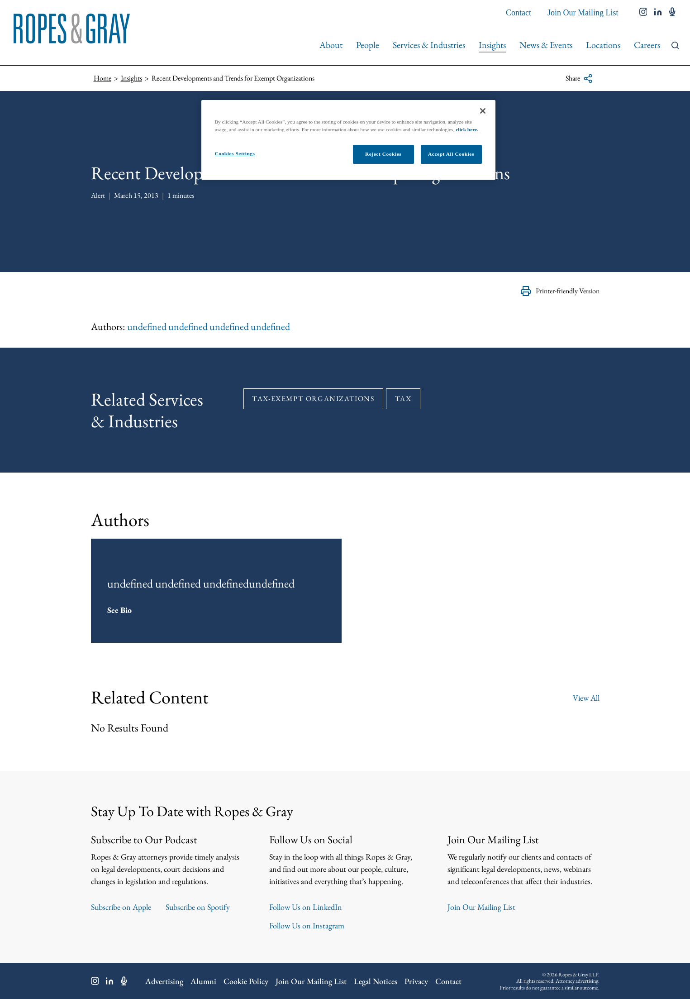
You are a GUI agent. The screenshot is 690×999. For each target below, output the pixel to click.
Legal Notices (375, 981)
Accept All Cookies (451, 154)
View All (586, 697)
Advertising (164, 981)
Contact (518, 12)
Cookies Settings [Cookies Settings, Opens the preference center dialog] (235, 153)
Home (102, 78)
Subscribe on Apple (121, 907)
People (367, 45)
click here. (467, 129)
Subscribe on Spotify (198, 907)
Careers (647, 45)
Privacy (416, 981)
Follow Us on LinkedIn (305, 907)
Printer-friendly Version (560, 291)
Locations (603, 45)
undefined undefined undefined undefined (208, 326)
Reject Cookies (383, 154)
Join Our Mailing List (583, 12)
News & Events (545, 45)
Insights (492, 45)
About (331, 45)
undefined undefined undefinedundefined (201, 583)
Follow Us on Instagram (306, 925)
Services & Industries (429, 45)
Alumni (203, 981)
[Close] (483, 111)
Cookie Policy (246, 981)
